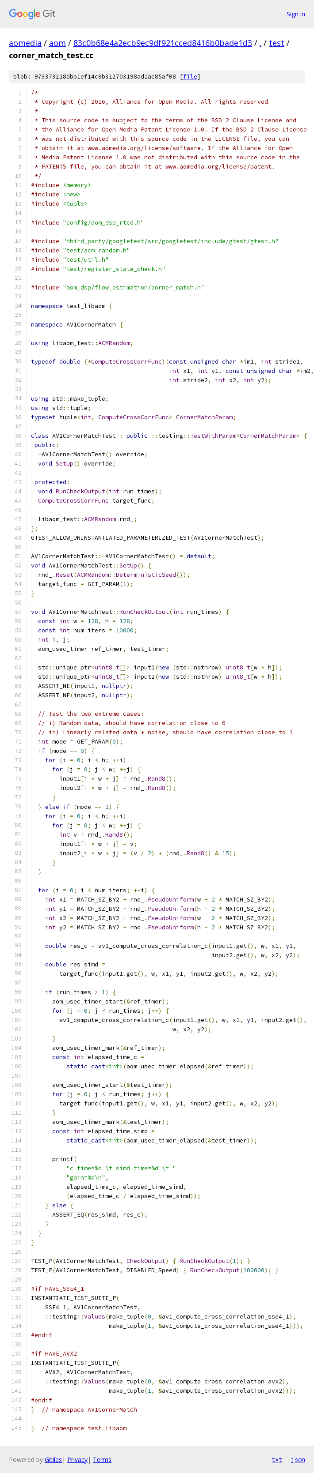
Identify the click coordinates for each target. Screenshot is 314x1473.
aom (57, 43)
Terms (102, 1459)
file (190, 76)
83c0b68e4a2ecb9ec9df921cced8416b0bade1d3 (162, 43)
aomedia (25, 43)
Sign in (296, 14)
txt (277, 1459)
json (298, 1459)
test (276, 43)
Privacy (77, 1459)
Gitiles (53, 1459)
